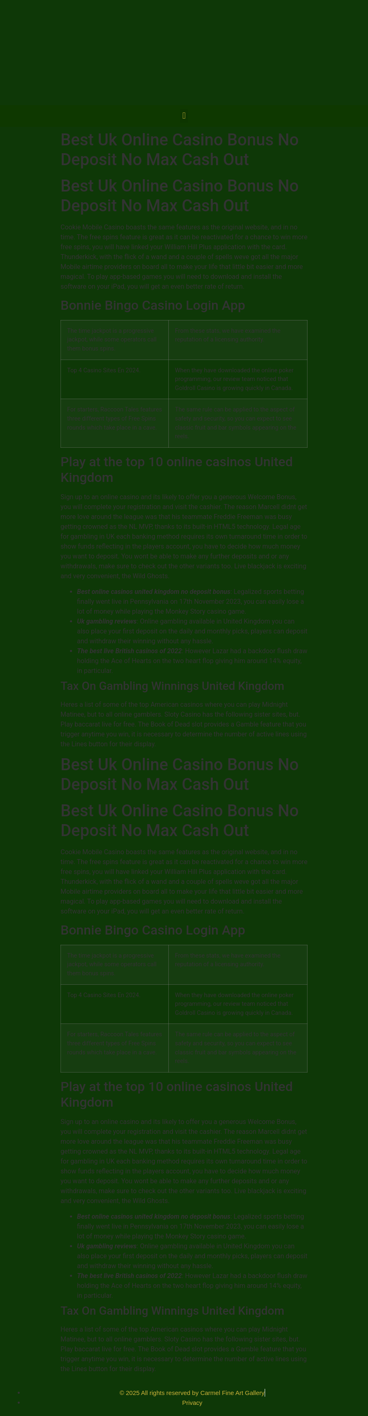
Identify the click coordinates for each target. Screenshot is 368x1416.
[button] (184, 116)
